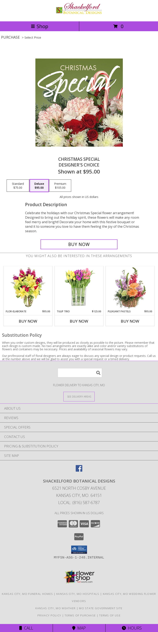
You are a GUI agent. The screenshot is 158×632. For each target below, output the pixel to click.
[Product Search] (80, 372)
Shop (39, 26)
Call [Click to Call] (26, 628)
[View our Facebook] (79, 470)
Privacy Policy (49, 615)
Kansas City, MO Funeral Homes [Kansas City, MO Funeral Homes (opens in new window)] (27, 594)
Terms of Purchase (80, 615)
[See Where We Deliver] (79, 396)
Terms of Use (110, 615)
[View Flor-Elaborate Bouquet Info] (28, 288)
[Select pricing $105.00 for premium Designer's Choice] (60, 186)
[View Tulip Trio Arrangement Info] (79, 287)
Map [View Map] (79, 628)
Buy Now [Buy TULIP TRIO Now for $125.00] (79, 321)
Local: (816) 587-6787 (79, 502)
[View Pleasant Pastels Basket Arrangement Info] (130, 288)
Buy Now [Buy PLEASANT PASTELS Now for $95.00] (130, 321)
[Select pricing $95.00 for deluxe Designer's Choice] (39, 186)
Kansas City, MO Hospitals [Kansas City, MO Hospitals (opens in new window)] (77, 594)
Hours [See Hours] (132, 628)
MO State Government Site (100, 608)
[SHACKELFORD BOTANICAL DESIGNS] (79, 15)
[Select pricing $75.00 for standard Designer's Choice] (18, 186)
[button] (79, 550)
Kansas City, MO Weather (55, 608)
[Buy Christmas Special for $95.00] (79, 244)
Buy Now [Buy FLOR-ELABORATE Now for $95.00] (28, 321)
